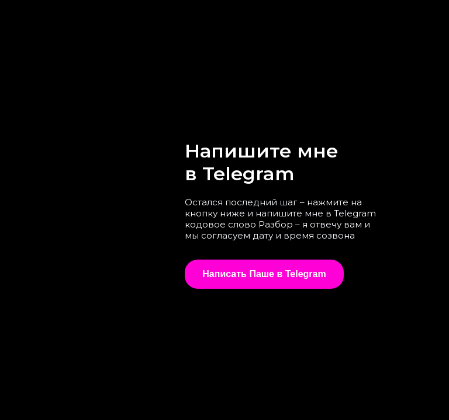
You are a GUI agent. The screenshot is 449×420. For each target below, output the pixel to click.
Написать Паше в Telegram (264, 274)
